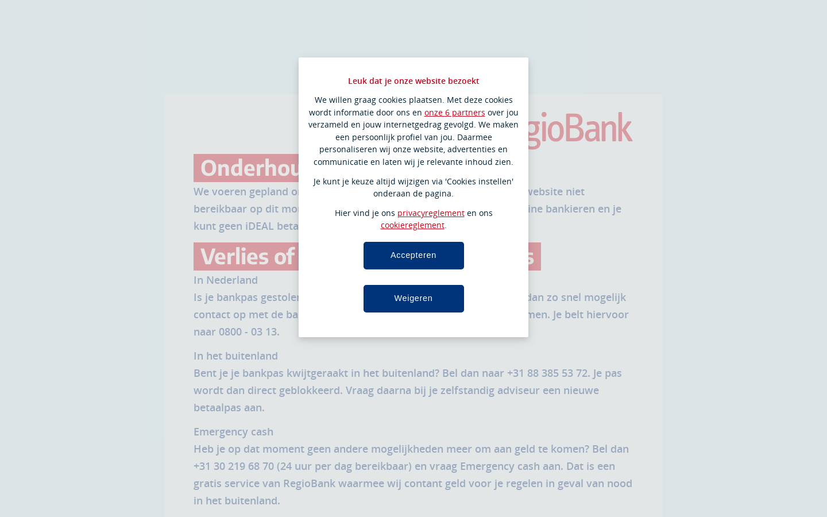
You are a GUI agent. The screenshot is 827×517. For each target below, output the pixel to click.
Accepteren (413, 255)
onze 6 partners (454, 112)
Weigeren (413, 298)
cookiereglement (413, 224)
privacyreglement (431, 212)
